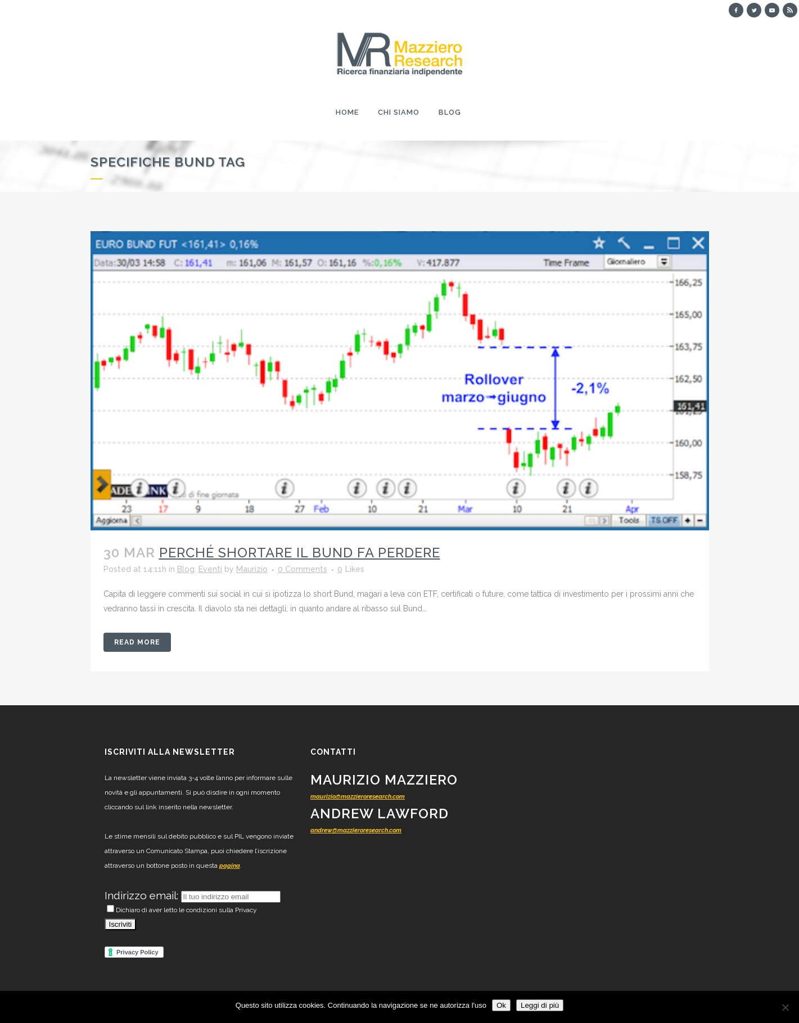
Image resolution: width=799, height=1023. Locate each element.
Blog (186, 569)
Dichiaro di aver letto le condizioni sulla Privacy (182, 910)
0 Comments (302, 569)
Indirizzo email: (143, 895)
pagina (229, 865)
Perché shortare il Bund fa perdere (299, 552)
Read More (137, 642)
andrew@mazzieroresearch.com (355, 830)
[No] (785, 1007)
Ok (501, 1005)
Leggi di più (540, 1005)
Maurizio (252, 569)
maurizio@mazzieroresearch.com (357, 796)
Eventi (210, 569)
